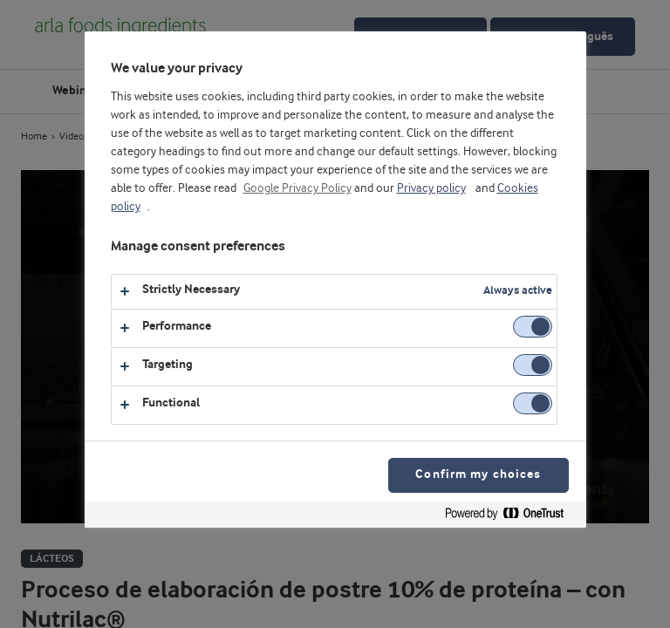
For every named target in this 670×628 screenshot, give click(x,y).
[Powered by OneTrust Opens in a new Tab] (511, 517)
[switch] (532, 327)
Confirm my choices (478, 474)
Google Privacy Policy (297, 188)
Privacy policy (431, 188)
